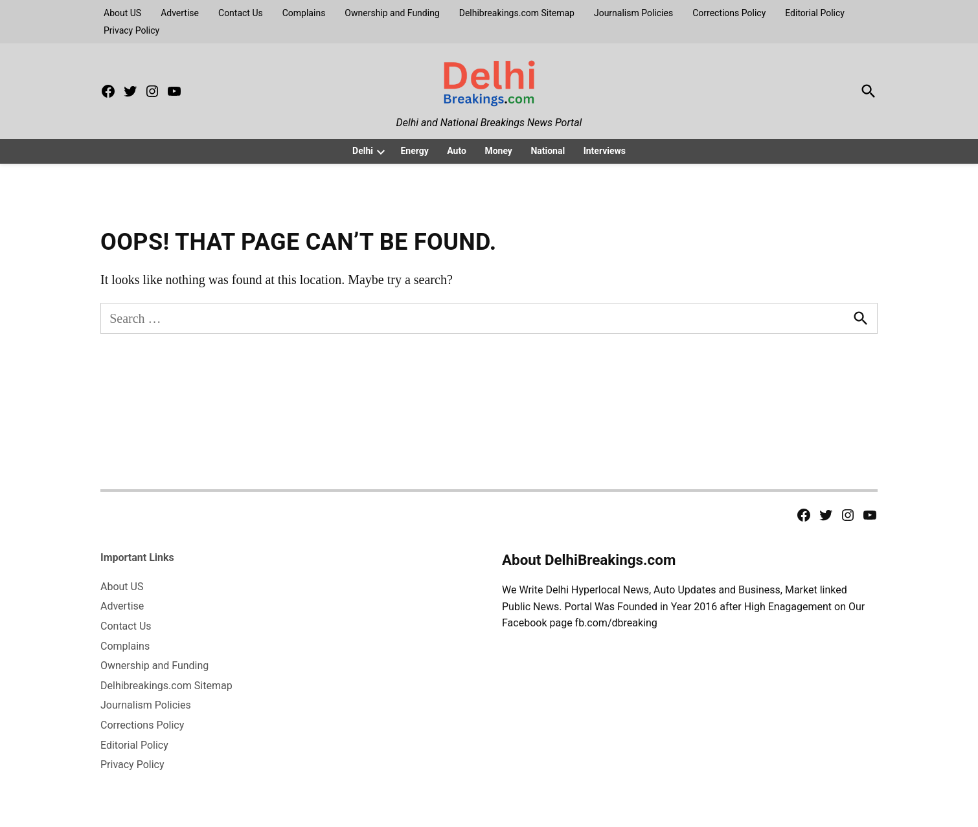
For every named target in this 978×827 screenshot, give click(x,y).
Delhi (362, 151)
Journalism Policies (633, 13)
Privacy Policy (131, 30)
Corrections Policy (729, 13)
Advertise (180, 13)
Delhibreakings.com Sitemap (516, 13)
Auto (456, 151)
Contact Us (240, 13)
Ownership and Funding (392, 13)
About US (122, 13)
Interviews (605, 151)
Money (498, 151)
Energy (414, 151)
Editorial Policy (815, 13)
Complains (304, 13)
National (547, 151)
